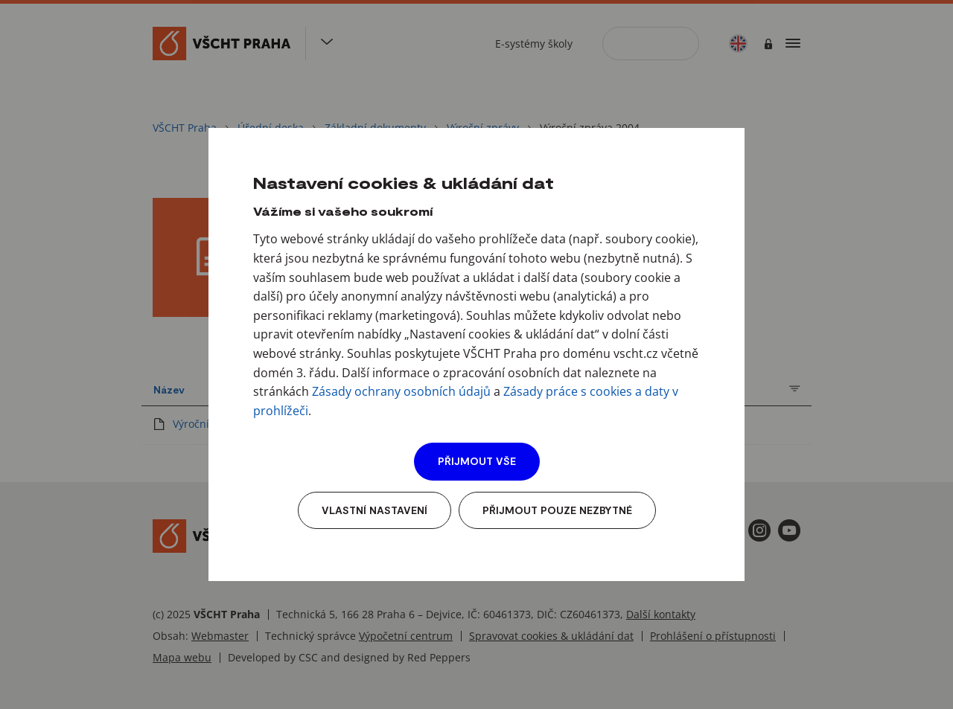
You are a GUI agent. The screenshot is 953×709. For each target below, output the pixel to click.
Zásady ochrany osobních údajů (401, 391)
